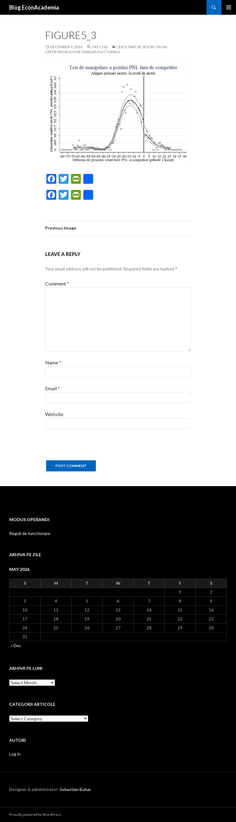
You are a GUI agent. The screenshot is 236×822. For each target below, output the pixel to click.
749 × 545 (100, 47)
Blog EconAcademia (34, 7)
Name (53, 362)
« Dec (16, 645)
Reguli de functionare (29, 533)
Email (52, 388)
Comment (57, 283)
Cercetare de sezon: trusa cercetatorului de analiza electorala (106, 49)
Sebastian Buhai (75, 789)
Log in (15, 754)
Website (54, 414)
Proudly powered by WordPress (35, 814)
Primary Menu (228, 7)
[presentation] (92, 448)
